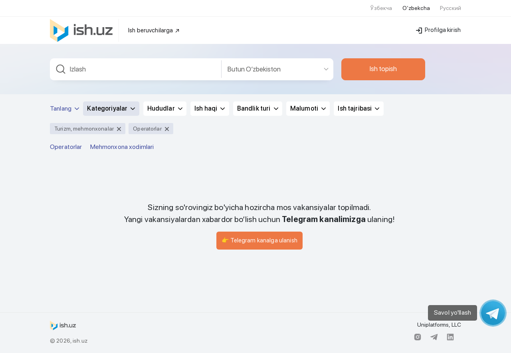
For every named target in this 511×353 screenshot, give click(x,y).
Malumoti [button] (308, 108)
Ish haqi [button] (209, 108)
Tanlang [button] (64, 108)
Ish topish (383, 69)
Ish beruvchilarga (154, 30)
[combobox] (136, 69)
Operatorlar (66, 147)
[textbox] (136, 69)
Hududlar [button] (164, 108)
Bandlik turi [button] (257, 108)
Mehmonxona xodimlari (122, 147)
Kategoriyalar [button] (111, 108)
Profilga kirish (438, 30)
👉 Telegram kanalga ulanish (259, 240)
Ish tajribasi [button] (358, 108)
